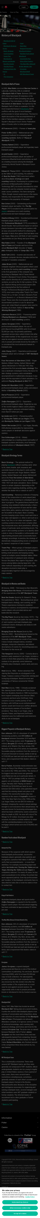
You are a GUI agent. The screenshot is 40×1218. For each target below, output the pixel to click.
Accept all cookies (20, 1213)
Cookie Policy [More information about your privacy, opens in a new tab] (30, 1197)
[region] (20, 1202)
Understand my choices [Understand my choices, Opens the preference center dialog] (20, 1202)
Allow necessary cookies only (20, 1208)
